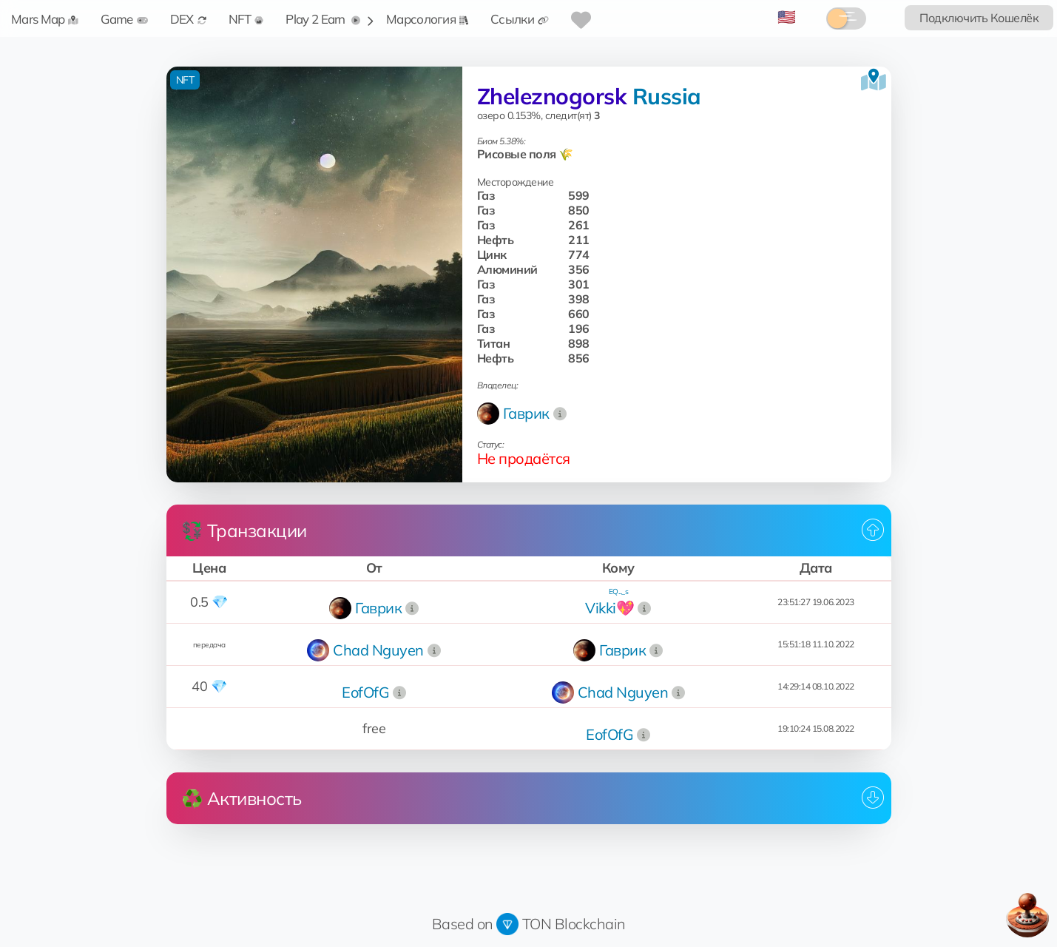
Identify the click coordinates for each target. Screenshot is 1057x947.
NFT (246, 19)
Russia (666, 96)
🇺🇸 (786, 16)
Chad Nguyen (378, 650)
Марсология (427, 19)
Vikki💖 (609, 608)
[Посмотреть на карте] (873, 80)
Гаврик (526, 413)
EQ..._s (619, 591)
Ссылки (519, 19)
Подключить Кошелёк (979, 17)
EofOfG (365, 692)
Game (124, 19)
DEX (188, 19)
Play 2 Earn (323, 19)
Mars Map (44, 19)
